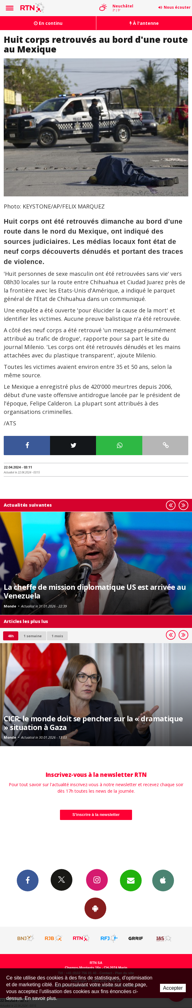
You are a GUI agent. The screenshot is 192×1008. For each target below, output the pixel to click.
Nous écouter (177, 7)
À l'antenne (144, 23)
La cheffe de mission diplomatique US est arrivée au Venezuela (95, 591)
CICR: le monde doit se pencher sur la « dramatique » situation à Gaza (93, 723)
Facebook (28, 880)
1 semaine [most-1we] (33, 636)
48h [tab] (11, 636)
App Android (95, 908)
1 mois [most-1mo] (57, 636)
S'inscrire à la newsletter (96, 814)
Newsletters (131, 880)
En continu (48, 23)
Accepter (173, 988)
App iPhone (163, 880)
